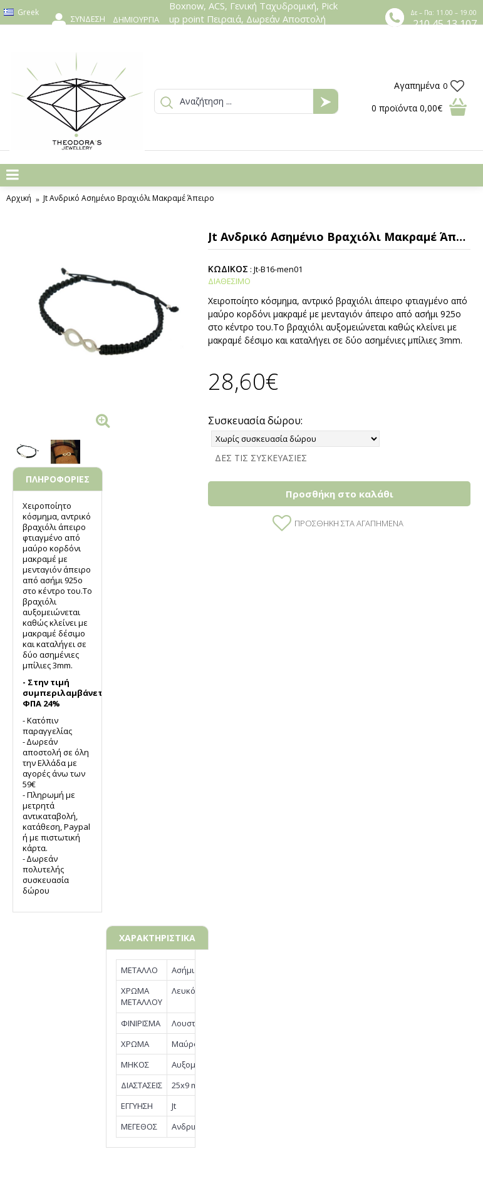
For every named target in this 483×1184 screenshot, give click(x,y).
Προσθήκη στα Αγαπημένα (348, 523)
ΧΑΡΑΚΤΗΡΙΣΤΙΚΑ (157, 938)
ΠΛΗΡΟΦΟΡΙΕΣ (58, 479)
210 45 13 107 (445, 24)
